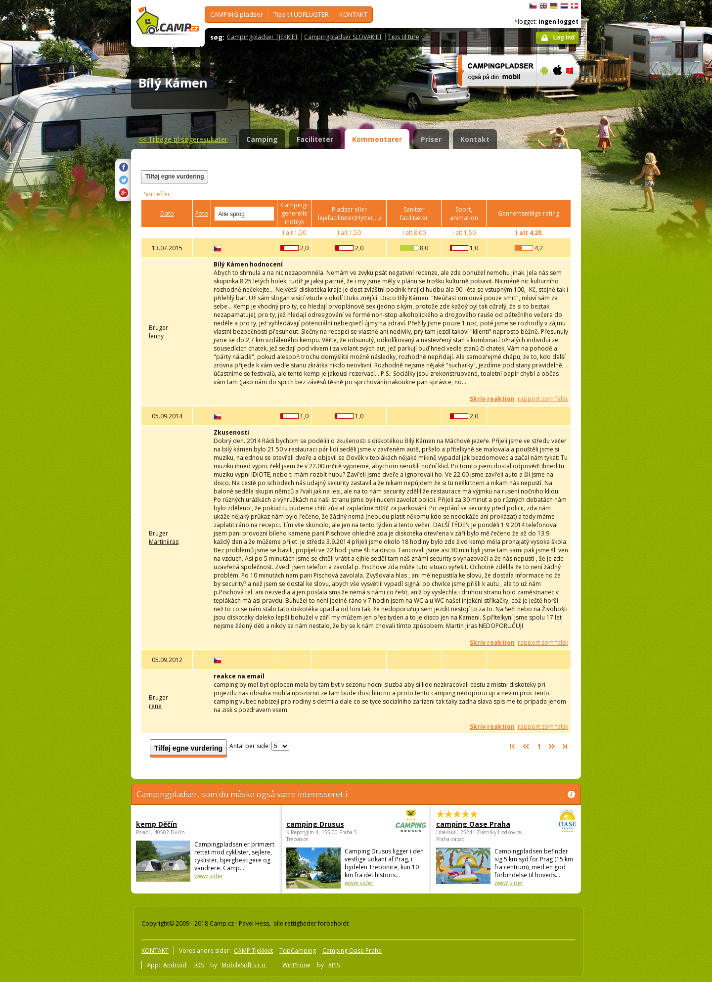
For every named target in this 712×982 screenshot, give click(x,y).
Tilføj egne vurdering (174, 176)
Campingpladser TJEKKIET (262, 37)
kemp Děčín (156, 824)
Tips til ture (403, 37)
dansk (574, 5)
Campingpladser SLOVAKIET (343, 37)
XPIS (334, 965)
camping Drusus (329, 824)
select (267, 213)
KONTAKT (353, 14)
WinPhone (296, 965)
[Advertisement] (622, 297)
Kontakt (475, 139)
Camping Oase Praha (352, 950)
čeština (533, 5)
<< (182, 139)
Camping (262, 139)
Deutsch (554, 5)
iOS (198, 965)
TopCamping (297, 950)
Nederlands (564, 5)
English (543, 5)
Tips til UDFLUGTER (301, 14)
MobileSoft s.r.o (244, 965)
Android (174, 965)
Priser (431, 139)
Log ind (564, 37)
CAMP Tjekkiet (253, 950)
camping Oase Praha (479, 824)
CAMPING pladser (236, 14)
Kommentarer (377, 139)
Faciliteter (315, 139)
